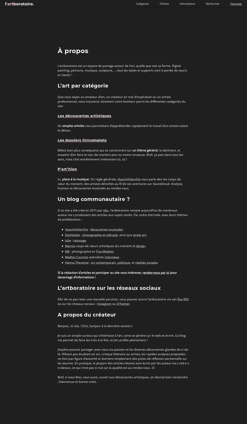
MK (67, 251)
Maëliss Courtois (76, 257)
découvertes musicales (106, 229)
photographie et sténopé (100, 235)
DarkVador (72, 235)
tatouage (79, 240)
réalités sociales (146, 263)
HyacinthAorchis (129, 179)
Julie (68, 240)
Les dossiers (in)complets (82, 140)
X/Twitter (123, 304)
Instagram (104, 304)
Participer (236, 3)
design (140, 246)
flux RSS (183, 299)
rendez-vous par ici (155, 273)
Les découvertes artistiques (84, 116)
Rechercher (213, 3)
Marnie (70, 246)
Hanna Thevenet (77, 263)
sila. (106, 210)
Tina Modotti (105, 251)
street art (139, 235)
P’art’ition (67, 169)
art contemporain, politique (110, 263)
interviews (112, 257)
